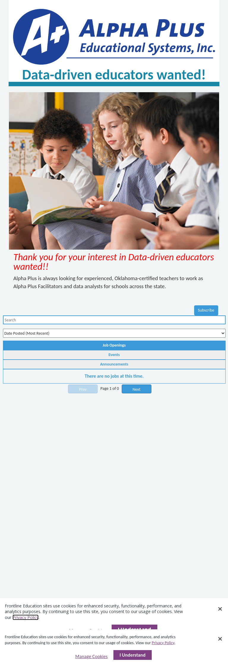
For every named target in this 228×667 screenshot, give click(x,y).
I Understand (133, 655)
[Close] (220, 639)
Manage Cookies (91, 656)
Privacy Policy (163, 642)
